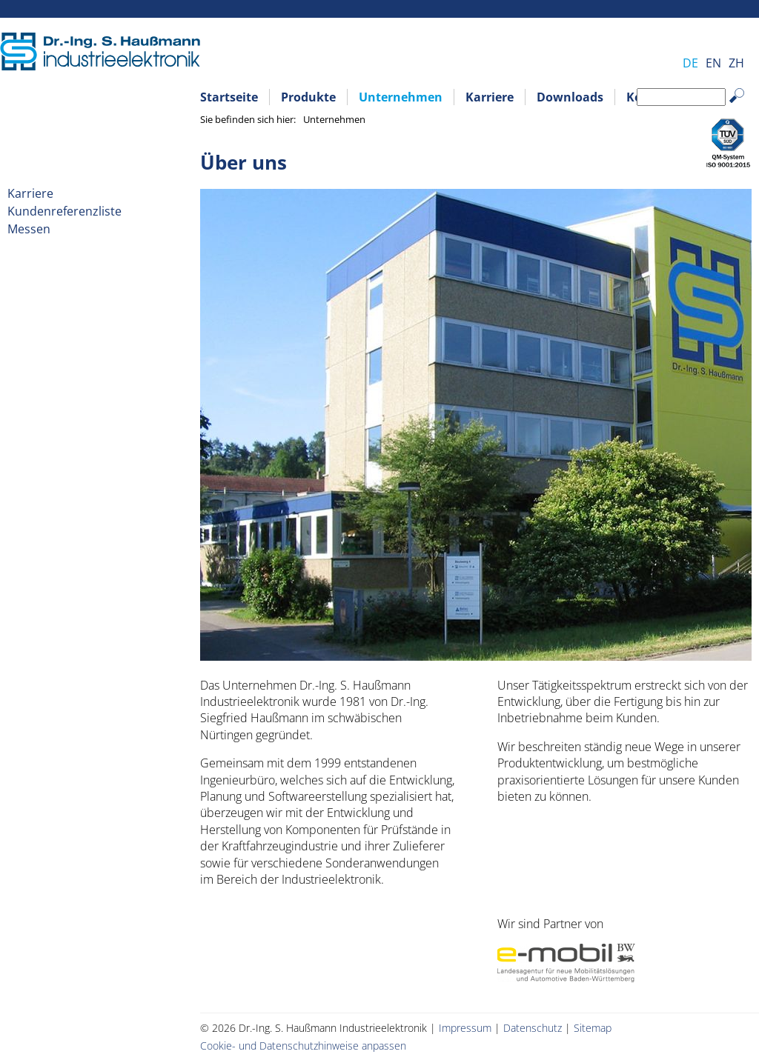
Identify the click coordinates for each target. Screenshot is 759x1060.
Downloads (570, 97)
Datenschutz (532, 1028)
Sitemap (592, 1028)
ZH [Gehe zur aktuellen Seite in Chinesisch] (736, 63)
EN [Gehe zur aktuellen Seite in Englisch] (713, 63)
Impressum (465, 1028)
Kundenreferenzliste (64, 211)
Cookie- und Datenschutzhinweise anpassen (303, 1046)
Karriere (489, 97)
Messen (28, 229)
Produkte (308, 97)
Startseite (229, 97)
